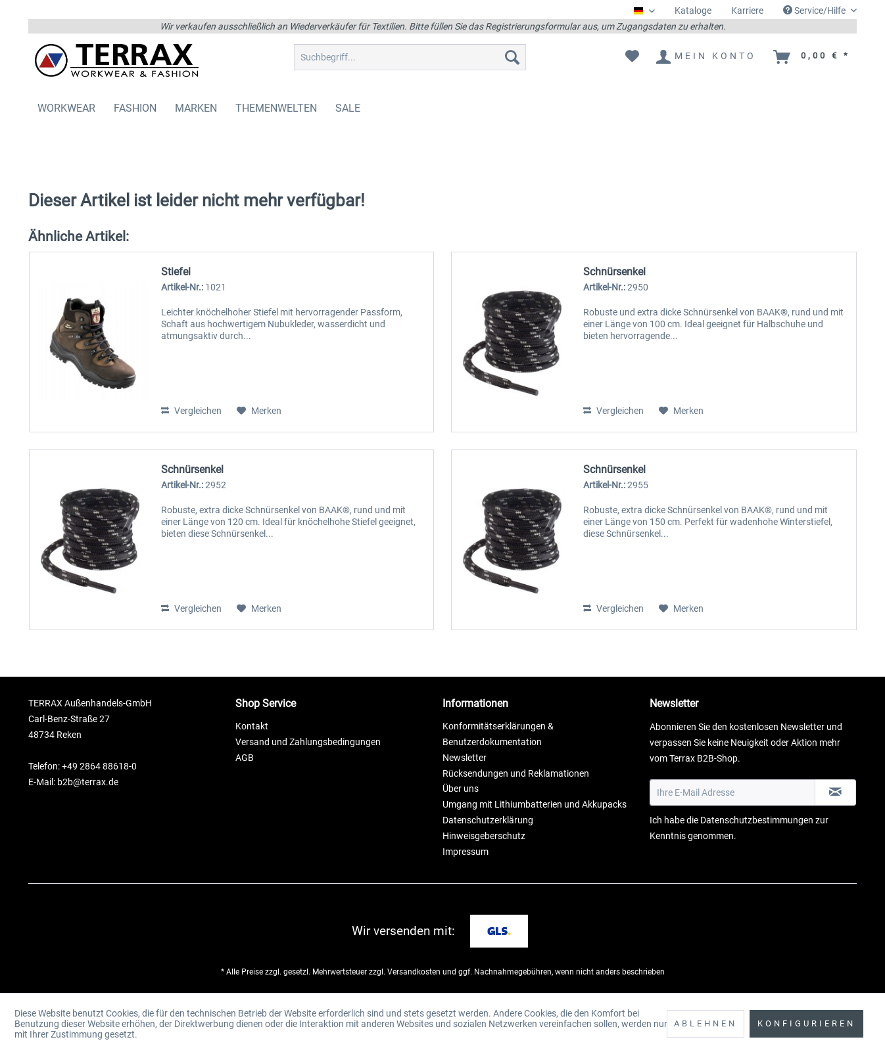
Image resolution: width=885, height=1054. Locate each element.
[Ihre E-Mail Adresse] (732, 792)
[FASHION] (135, 108)
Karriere (747, 10)
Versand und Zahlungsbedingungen (308, 742)
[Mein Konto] (707, 57)
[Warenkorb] (812, 57)
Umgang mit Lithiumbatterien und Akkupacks (534, 804)
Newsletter (464, 757)
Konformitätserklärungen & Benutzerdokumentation (498, 734)
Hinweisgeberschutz (483, 836)
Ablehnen (705, 1023)
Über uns (460, 788)
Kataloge (693, 10)
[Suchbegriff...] (410, 57)
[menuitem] (693, 11)
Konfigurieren (806, 1023)
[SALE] (348, 108)
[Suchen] (512, 57)
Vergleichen (191, 410)
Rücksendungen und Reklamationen (515, 773)
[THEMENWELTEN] (276, 108)
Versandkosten (414, 971)
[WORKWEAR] (66, 108)
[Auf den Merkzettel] (259, 411)
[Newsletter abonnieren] (835, 792)
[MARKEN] (196, 108)
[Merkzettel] (632, 57)
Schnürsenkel (614, 271)
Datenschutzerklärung (487, 820)
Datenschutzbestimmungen (756, 820)
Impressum (465, 851)
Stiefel (176, 271)
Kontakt (251, 726)
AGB (244, 757)
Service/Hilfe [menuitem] (815, 10)
